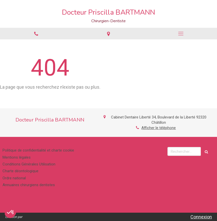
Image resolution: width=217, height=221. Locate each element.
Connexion (201, 216)
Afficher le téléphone (158, 128)
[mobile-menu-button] (181, 34)
